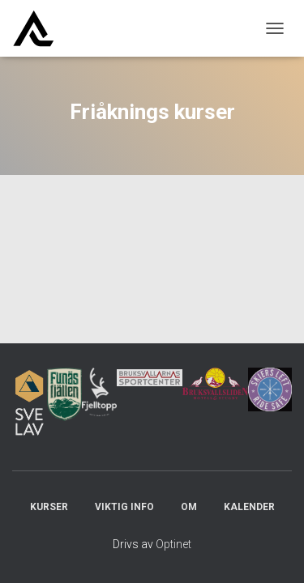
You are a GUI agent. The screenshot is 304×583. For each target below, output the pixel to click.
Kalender (249, 507)
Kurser (49, 507)
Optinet (173, 544)
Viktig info (124, 507)
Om (189, 507)
